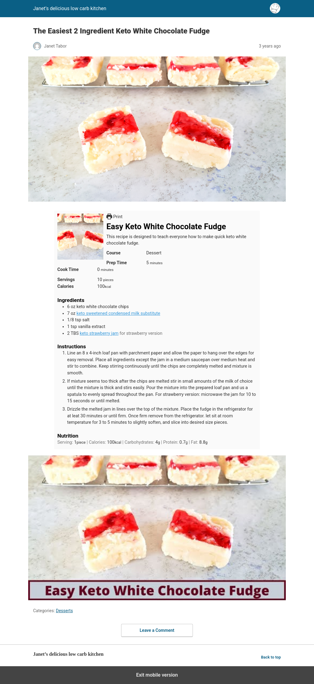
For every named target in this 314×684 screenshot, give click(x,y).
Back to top (271, 657)
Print (114, 216)
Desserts (64, 610)
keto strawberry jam (99, 333)
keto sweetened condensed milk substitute (118, 313)
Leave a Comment (157, 630)
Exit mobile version (157, 675)
